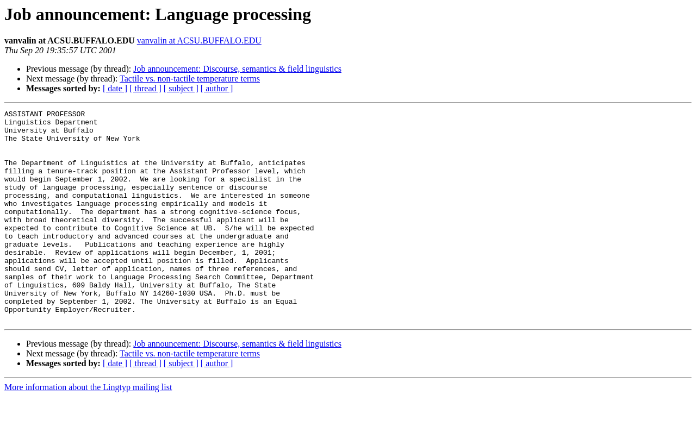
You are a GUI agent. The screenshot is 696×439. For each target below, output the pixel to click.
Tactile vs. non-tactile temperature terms (190, 78)
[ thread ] (145, 88)
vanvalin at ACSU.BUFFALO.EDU (199, 40)
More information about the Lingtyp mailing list (88, 429)
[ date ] (115, 88)
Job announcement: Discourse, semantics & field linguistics (237, 68)
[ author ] (217, 88)
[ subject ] (181, 88)
